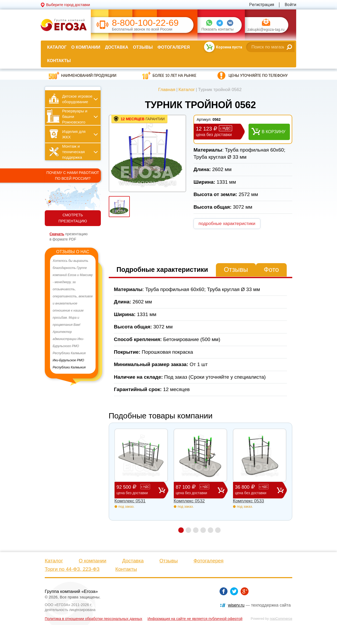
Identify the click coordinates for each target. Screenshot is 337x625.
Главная (166, 89)
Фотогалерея (173, 47)
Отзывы (143, 47)
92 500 (137, 490)
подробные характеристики (227, 223)
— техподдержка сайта (259, 605)
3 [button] (196, 530)
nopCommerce (281, 619)
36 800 (256, 490)
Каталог (57, 47)
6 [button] (218, 530)
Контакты (59, 60)
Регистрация (261, 4)
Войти (290, 4)
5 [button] (210, 530)
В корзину (273, 131)
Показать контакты (217, 29)
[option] (73, 314)
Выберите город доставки (68, 5)
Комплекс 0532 (189, 500)
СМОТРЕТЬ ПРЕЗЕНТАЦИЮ (72, 218)
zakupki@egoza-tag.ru (265, 29)
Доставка (116, 47)
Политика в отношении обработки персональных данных (93, 619)
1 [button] (181, 530)
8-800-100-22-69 (145, 22)
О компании (85, 47)
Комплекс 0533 (248, 500)
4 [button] (203, 530)
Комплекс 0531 (130, 500)
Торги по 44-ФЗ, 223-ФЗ (72, 569)
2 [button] (188, 530)
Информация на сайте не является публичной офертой (194, 619)
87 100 (196, 490)
